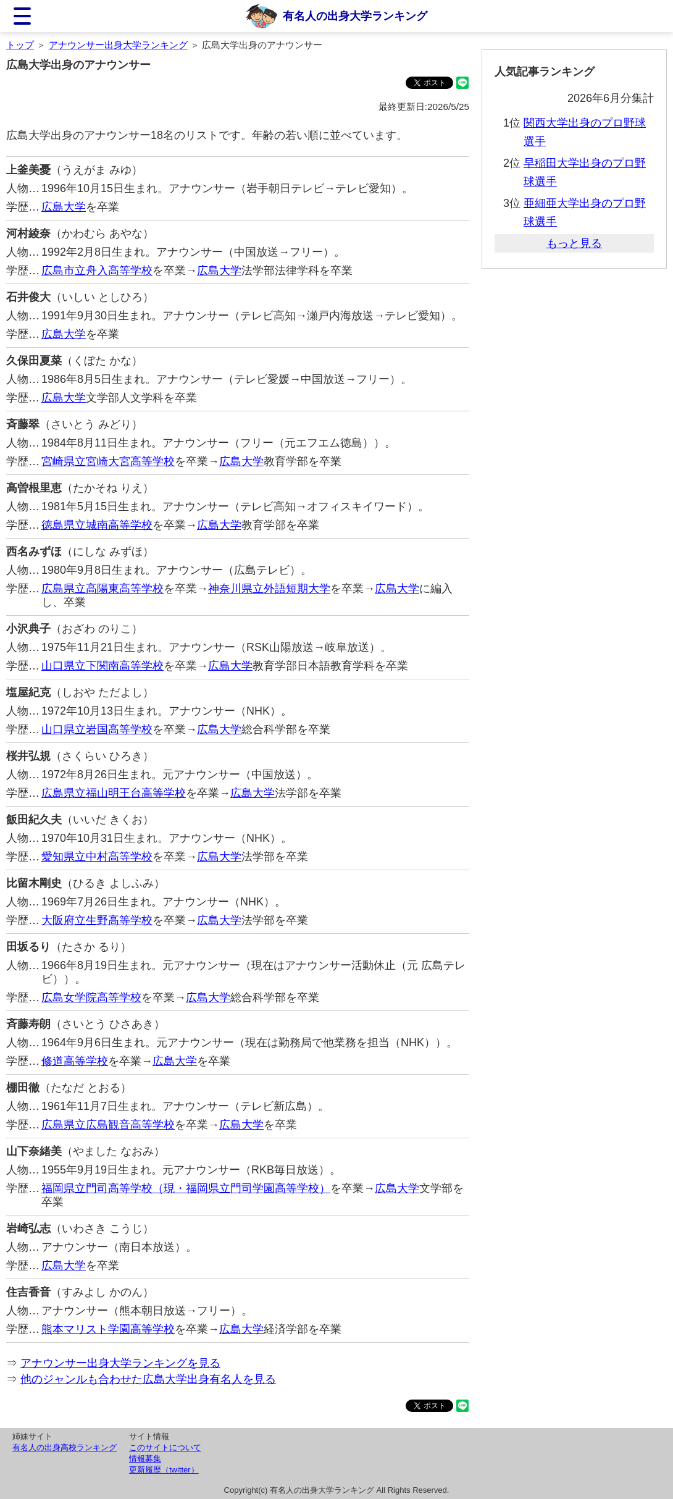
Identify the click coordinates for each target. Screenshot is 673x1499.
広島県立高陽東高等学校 (102, 588)
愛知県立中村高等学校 (97, 856)
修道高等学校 (74, 1061)
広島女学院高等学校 (91, 997)
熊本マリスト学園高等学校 (108, 1329)
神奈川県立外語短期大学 (269, 588)
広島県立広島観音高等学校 (108, 1125)
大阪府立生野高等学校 (97, 920)
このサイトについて (165, 1447)
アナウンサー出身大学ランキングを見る (120, 1363)
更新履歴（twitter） (164, 1469)
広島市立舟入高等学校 (97, 270)
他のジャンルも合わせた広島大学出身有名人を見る (148, 1379)
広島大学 (63, 207)
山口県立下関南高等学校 (102, 666)
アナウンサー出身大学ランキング (118, 45)
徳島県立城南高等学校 (97, 525)
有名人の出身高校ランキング (64, 1447)
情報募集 (145, 1458)
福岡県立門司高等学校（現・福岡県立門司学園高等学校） (185, 1188)
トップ (20, 45)
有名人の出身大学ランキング (355, 16)
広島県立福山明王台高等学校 (113, 793)
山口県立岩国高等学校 (97, 729)
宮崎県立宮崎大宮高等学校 (108, 461)
